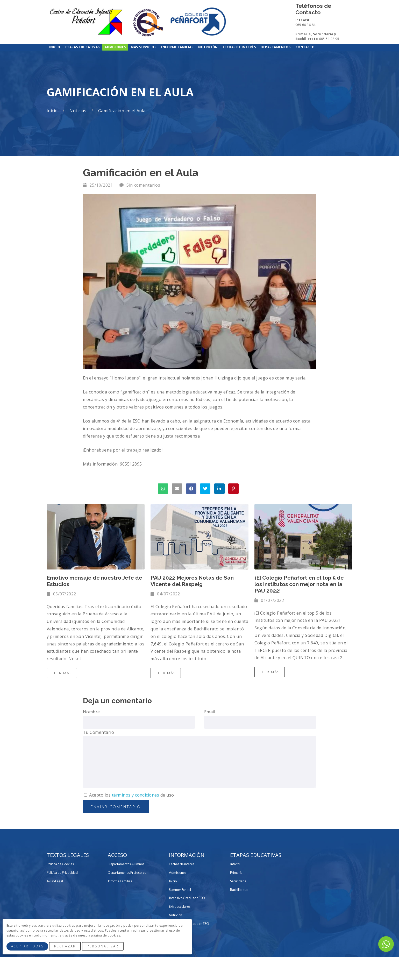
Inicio (53, 110)
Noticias (78, 110)
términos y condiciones (135, 795)
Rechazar (65, 946)
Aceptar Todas (27, 946)
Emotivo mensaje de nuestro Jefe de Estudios (94, 580)
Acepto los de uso (129, 795)
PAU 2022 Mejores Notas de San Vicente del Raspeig (192, 580)
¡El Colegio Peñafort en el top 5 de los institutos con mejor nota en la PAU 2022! (299, 584)
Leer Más (62, 673)
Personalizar (103, 946)
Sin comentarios (143, 185)
